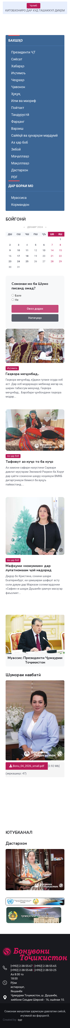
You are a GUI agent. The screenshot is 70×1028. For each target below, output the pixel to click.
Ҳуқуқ (15, 94)
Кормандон (20, 205)
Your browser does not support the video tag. (35, 801)
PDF (14, 177)
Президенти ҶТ (23, 52)
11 (27, 250)
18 (27, 256)
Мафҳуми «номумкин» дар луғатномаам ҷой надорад (29, 568)
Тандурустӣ (20, 115)
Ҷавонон (18, 87)
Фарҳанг (17, 122)
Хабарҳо (17, 66)
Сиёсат (16, 59)
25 (27, 261)
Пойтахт (17, 108)
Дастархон (19, 170)
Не (16, 300)
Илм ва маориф (23, 101)
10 (18, 250)
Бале (18, 295)
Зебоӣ (16, 149)
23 (10, 261)
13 (44, 250)
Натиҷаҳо (35, 318)
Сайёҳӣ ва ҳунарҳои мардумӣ (34, 135)
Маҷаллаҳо (20, 156)
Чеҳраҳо (17, 80)
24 (18, 261)
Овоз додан (35, 308)
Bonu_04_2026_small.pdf (26, 766)
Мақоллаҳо (20, 163)
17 (18, 256)
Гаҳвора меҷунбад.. (22, 373)
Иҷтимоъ (18, 73)
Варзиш (17, 128)
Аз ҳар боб (19, 142)
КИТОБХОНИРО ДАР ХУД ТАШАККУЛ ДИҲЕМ (35, 10)
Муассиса (19, 198)
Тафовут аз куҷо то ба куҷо (29, 461)
